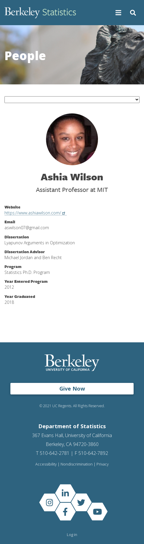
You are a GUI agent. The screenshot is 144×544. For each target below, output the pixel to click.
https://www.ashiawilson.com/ (35, 213)
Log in (72, 534)
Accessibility (46, 464)
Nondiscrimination (77, 464)
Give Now (72, 388)
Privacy (102, 464)
